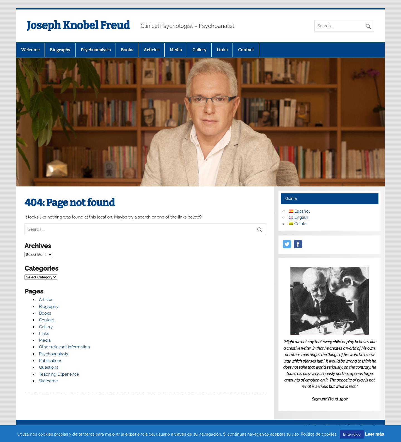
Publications (50, 360)
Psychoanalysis (96, 49)
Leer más (374, 434)
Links (222, 49)
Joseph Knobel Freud (78, 25)
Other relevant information (64, 346)
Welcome (30, 49)
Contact (246, 49)
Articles (151, 49)
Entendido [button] (352, 434)
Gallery (199, 49)
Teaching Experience (59, 374)
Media (176, 49)
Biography (60, 49)
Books (127, 49)
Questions (48, 367)
